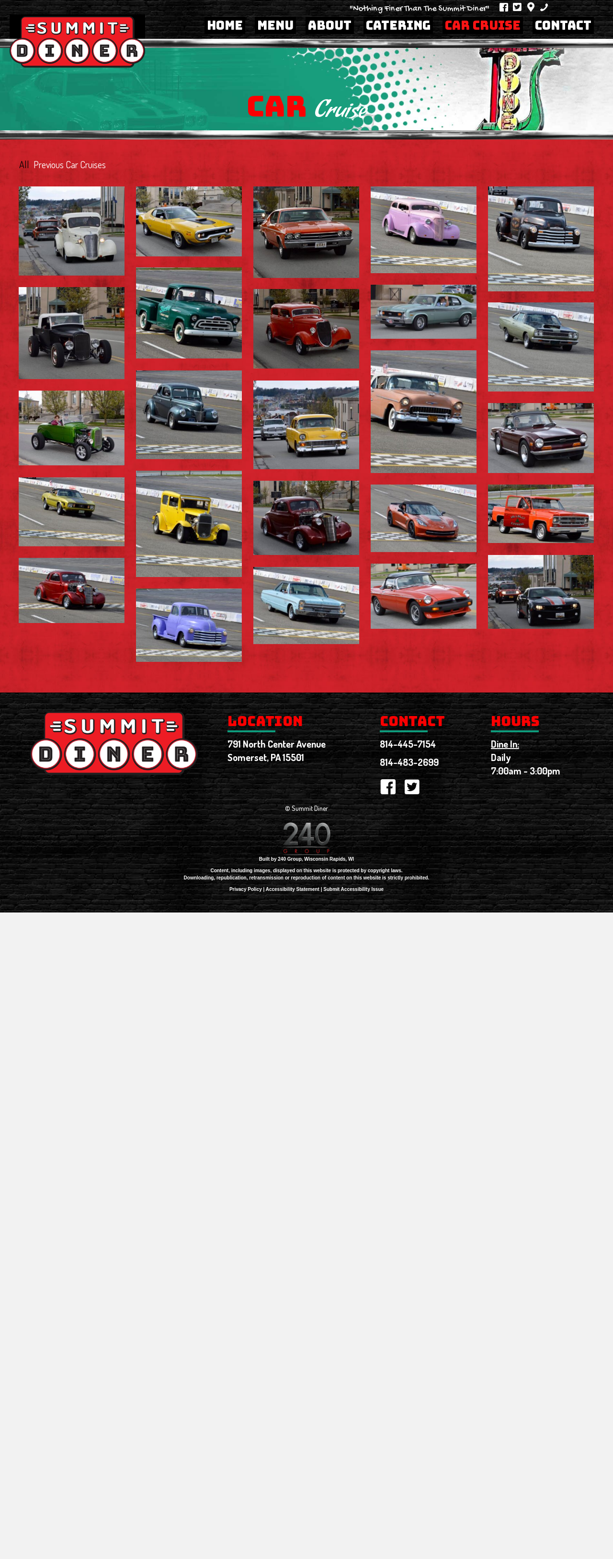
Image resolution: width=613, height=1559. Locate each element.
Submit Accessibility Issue (353, 891)
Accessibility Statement (292, 891)
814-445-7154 (408, 746)
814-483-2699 (409, 764)
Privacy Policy (245, 891)
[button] (504, 7)
